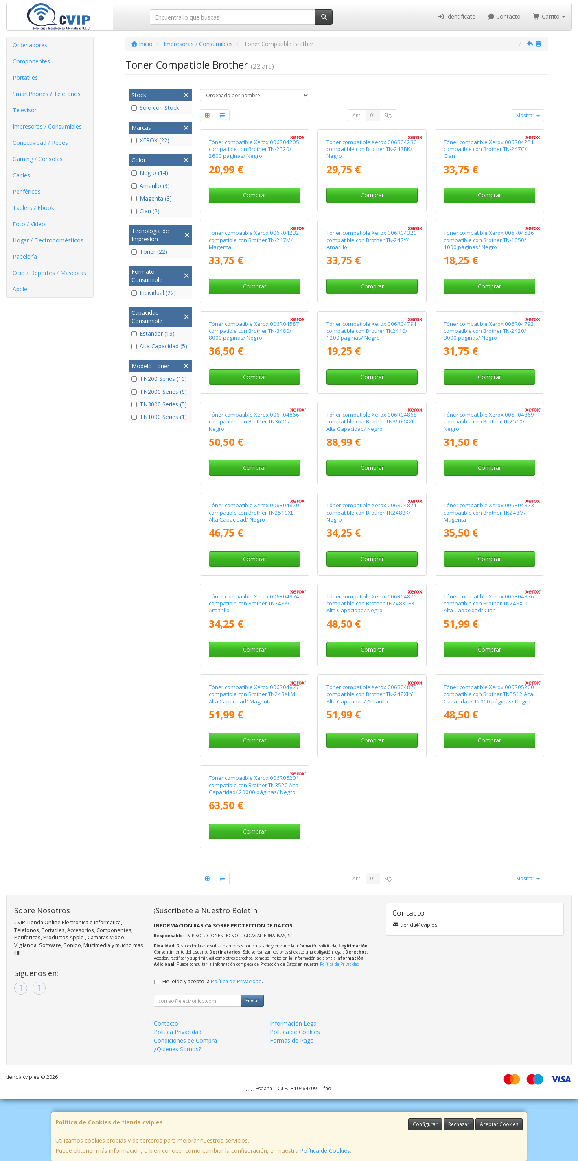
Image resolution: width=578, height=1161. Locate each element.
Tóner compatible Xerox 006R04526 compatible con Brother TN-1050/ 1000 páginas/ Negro (489, 240)
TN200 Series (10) (159, 378)
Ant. (356, 115)
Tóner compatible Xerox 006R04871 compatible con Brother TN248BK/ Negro (371, 512)
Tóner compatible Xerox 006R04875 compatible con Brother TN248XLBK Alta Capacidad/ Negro (371, 603)
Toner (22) (149, 251)
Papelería (25, 256)
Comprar (254, 195)
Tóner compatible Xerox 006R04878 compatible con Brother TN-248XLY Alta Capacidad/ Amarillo (371, 694)
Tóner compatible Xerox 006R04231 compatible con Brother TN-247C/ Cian (489, 149)
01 (373, 115)
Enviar (252, 1000)
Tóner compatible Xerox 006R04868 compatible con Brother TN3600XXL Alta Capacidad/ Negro (371, 421)
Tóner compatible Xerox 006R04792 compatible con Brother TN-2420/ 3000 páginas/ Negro (489, 331)
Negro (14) (149, 173)
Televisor (25, 110)
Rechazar (458, 1124)
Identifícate (456, 16)
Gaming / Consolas (38, 159)
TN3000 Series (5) (159, 404)
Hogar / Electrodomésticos (48, 240)
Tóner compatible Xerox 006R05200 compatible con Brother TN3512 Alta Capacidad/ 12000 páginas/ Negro (489, 694)
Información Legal (294, 1023)
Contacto (504, 16)
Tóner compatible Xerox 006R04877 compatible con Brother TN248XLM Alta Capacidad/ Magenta (254, 694)
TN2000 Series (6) (159, 391)
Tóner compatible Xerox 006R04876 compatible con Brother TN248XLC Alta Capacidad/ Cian (489, 603)
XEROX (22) (150, 140)
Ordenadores (30, 45)
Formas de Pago (292, 1040)
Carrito (549, 16)
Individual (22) (153, 293)
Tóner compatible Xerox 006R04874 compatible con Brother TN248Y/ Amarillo (254, 603)
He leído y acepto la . (212, 981)
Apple (20, 289)
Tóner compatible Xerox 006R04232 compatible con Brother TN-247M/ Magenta (254, 240)
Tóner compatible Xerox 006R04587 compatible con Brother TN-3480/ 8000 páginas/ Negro (254, 331)
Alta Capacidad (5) (159, 346)
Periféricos (27, 191)
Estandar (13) (153, 333)
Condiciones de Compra (185, 1040)
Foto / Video (29, 224)
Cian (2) (145, 211)
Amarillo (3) (150, 186)
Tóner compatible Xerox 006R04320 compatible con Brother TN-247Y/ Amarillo (371, 240)
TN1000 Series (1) (159, 417)
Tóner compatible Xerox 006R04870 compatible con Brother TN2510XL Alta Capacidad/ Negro (254, 512)
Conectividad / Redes (40, 142)
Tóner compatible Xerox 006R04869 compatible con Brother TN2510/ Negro (489, 421)
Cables (21, 175)
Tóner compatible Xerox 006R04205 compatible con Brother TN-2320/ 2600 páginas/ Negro (254, 149)
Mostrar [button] (528, 115)
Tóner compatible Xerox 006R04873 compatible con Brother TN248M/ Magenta (489, 512)
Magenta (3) (151, 198)
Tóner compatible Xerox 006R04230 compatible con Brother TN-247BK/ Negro (371, 149)
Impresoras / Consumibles (47, 126)
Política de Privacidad (339, 964)
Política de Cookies (325, 1150)
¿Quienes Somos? (177, 1049)
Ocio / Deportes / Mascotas (49, 273)
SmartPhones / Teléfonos (47, 94)
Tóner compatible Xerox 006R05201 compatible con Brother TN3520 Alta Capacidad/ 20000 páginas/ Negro (254, 785)
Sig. (388, 115)
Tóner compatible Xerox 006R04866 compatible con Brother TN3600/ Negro (254, 421)
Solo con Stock (155, 107)
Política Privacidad (177, 1032)
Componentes (31, 61)
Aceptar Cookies (499, 1124)
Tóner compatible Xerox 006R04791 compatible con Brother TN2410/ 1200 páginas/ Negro (371, 331)
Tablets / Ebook (33, 208)
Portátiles (25, 77)
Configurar (425, 1124)
